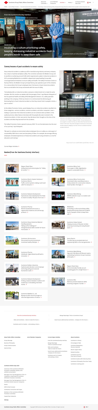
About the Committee (44, 2)
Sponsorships (7, 348)
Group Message (8, 340)
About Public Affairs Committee (12, 337)
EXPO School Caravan (9, 387)
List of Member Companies (54, 2)
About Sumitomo (75, 337)
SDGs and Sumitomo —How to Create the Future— (27, 320)
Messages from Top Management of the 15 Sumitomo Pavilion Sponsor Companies (15, 381)
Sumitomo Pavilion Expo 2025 (80, 2)
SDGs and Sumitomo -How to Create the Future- (54, 347)
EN (89, 2)
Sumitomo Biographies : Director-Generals (77, 346)
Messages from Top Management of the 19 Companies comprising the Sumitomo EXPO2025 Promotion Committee (15, 376)
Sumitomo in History (76, 340)
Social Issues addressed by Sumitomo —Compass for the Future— (71, 320)
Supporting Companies (10, 396)
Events (6, 384)
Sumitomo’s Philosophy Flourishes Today (81, 361)
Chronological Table (76, 343)
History (70, 2)
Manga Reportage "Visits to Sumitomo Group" (71, 315)
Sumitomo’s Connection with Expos (13, 389)
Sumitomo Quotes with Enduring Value (81, 359)
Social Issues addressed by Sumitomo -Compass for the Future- (57, 352)
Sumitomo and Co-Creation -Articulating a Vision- (55, 356)
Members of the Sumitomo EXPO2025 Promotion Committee (13, 392)
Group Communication (10, 345)
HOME (5, 6)
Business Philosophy (9, 343)
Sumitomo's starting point (77, 364)
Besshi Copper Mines (76, 349)
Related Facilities (75, 352)
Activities (62, 2)
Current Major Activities (14, 6)
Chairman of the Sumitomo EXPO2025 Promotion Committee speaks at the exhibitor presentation (14, 370)
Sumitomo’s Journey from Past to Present (76, 355)
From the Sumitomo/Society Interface (28, 6)
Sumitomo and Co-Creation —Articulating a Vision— (26, 324)
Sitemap (6, 400)
